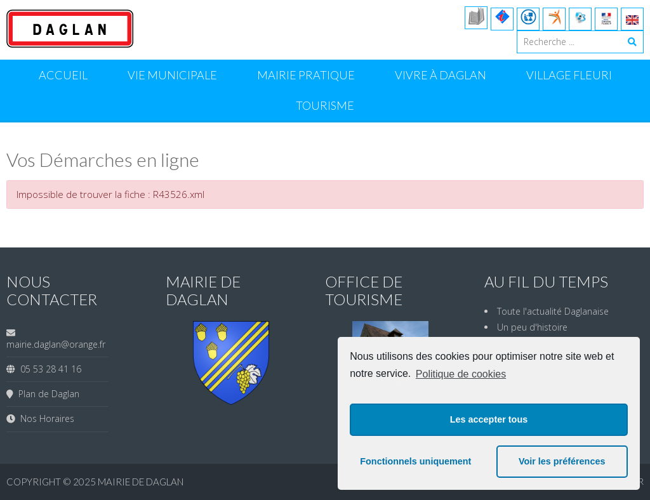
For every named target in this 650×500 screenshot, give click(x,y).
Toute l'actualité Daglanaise (553, 311)
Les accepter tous (488, 419)
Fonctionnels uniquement (415, 461)
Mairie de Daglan (140, 481)
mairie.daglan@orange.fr (55, 344)
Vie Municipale (172, 75)
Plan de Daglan (46, 394)
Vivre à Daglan (440, 75)
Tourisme (325, 105)
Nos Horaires (44, 418)
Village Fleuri (569, 75)
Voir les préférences (562, 461)
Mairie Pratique (306, 75)
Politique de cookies (461, 374)
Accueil (63, 75)
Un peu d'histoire (532, 327)
